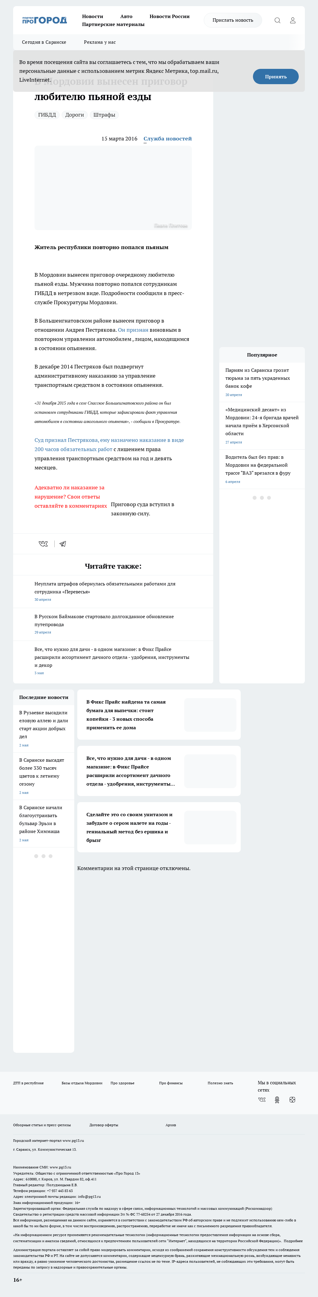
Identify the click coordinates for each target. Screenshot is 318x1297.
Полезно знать (220, 1083)
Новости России (170, 16)
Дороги (74, 114)
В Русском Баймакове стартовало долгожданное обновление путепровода (113, 624)
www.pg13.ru (73, 1140)
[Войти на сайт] (293, 20)
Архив (171, 1125)
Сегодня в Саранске (44, 42)
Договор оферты (104, 1125)
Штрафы (104, 114)
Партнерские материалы (113, 24)
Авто (126, 16)
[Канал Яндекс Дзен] (292, 1100)
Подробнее (293, 1241)
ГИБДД (47, 114)
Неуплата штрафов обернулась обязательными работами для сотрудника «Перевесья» (113, 592)
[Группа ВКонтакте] (261, 1100)
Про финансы (171, 1083)
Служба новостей (168, 138)
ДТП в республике (28, 1083)
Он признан (134, 329)
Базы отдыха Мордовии (82, 1083)
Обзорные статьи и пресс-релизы (42, 1125)
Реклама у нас (100, 42)
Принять (276, 76)
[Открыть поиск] (277, 20)
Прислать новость (233, 20)
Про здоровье (122, 1083)
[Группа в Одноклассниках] (277, 1100)
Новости (92, 16)
